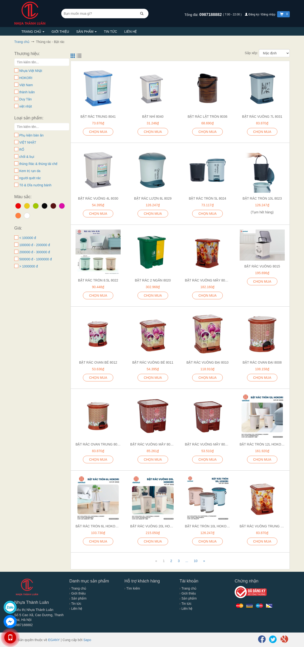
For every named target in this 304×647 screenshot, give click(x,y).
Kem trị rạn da (29, 171)
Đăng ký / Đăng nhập (260, 14)
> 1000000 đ (28, 266)
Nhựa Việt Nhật (30, 71)
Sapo (87, 640)
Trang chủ (32, 31)
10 (196, 561)
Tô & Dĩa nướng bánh (35, 185)
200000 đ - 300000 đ (34, 252)
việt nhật (25, 106)
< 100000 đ (27, 238)
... (186, 561)
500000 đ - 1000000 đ (35, 259)
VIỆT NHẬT (27, 142)
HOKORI (25, 78)
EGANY (54, 640)
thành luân (27, 92)
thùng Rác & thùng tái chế (38, 164)
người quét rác (30, 178)
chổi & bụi (26, 157)
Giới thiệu (60, 31)
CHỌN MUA (207, 214)
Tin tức (110, 31)
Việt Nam (26, 85)
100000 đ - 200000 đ (34, 245)
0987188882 (211, 14)
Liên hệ (130, 31)
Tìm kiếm (132, 588)
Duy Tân (25, 99)
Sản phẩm (86, 31)
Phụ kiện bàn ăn (31, 135)
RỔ (21, 149)
